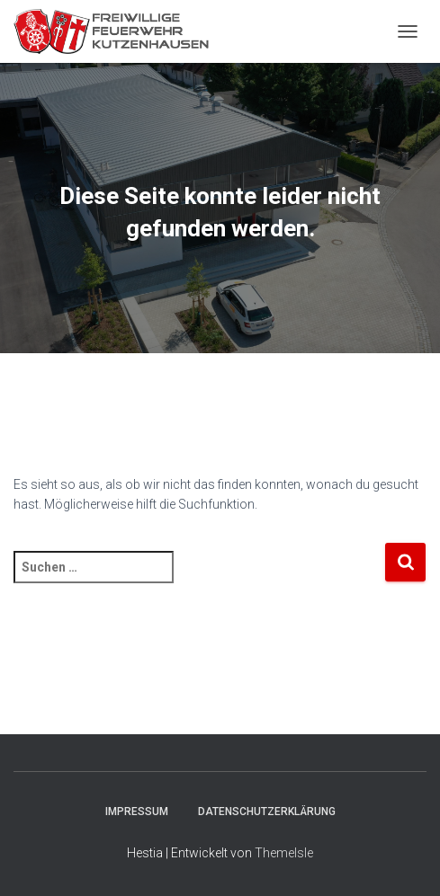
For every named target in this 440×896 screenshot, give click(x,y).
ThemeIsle (284, 853)
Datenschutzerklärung (267, 811)
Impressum (136, 811)
